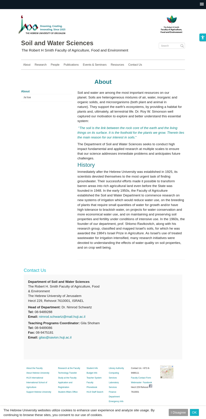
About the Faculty (34, 368)
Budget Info (92, 373)
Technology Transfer (67, 373)
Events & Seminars (94, 64)
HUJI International (34, 378)
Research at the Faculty (69, 368)
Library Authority (116, 368)
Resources (117, 64)
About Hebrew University (37, 373)
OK (194, 412)
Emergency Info (116, 401)
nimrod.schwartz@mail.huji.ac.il (62, 316)
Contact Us (135, 64)
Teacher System (94, 378)
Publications (71, 64)
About (26, 64)
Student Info (92, 368)
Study (176, 65)
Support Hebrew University (38, 392)
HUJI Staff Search (95, 392)
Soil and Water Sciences (57, 43)
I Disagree (178, 412)
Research (41, 64)
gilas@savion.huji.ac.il (55, 337)
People (55, 64)
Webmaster (136, 382)
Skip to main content (15, 11)
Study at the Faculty (67, 378)
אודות (27, 97)
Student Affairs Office (68, 392)
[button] (202, 37)
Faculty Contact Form (141, 378)
